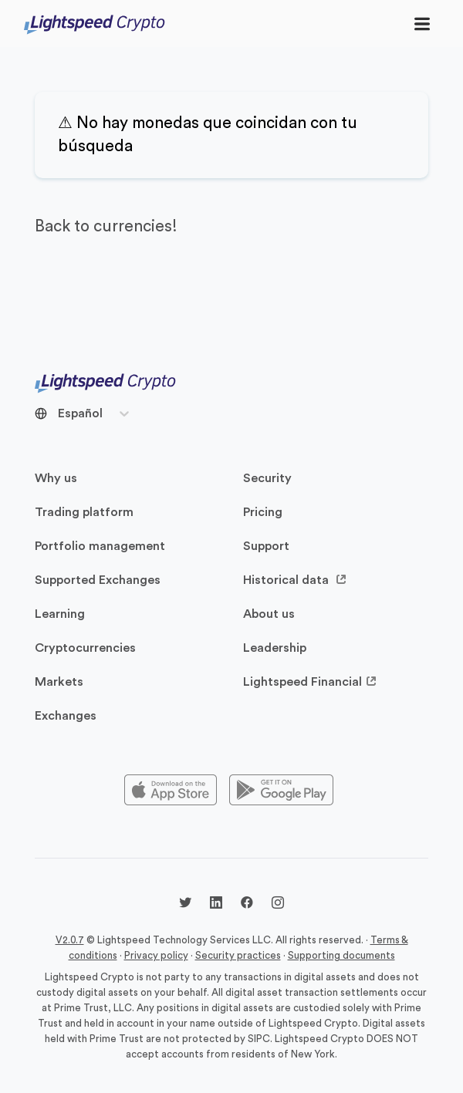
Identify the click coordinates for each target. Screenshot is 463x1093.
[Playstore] (281, 790)
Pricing (262, 512)
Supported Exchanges (98, 580)
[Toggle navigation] (422, 23)
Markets (59, 682)
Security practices (238, 955)
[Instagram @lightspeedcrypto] (277, 904)
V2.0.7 (70, 940)
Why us (56, 478)
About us (269, 614)
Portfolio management (100, 546)
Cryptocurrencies (85, 648)
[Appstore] (170, 790)
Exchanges (65, 716)
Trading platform (84, 512)
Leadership (274, 648)
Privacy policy (156, 955)
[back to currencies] (231, 226)
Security (267, 478)
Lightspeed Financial (310, 682)
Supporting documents (341, 955)
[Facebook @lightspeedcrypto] (246, 904)
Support (266, 546)
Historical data (295, 580)
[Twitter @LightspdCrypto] (185, 904)
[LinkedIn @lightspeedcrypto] (216, 904)
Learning (60, 614)
